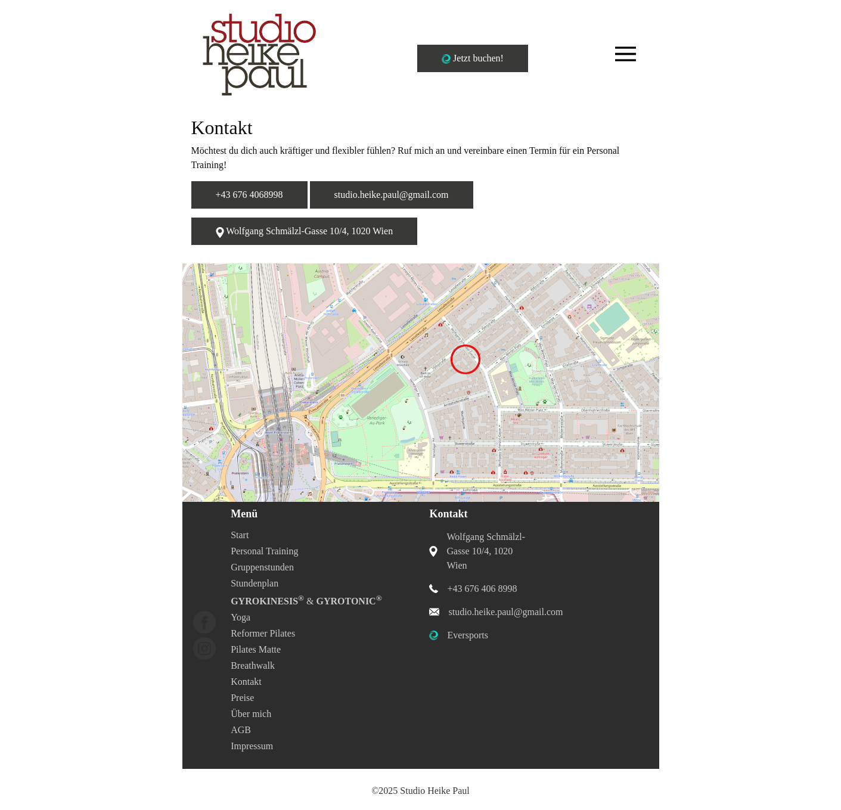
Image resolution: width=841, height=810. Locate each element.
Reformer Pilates (263, 633)
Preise (242, 698)
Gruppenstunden (262, 567)
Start (240, 535)
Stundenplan (254, 583)
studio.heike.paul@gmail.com (391, 195)
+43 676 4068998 (249, 195)
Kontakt (246, 681)
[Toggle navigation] (625, 54)
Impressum (252, 746)
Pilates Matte (256, 649)
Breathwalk (253, 665)
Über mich (251, 714)
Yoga (240, 617)
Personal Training (264, 551)
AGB (241, 730)
